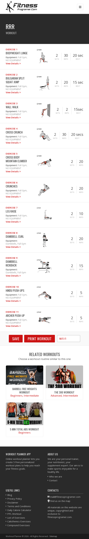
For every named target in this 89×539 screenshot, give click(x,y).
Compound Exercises (18, 525)
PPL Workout (14, 513)
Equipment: (12, 57)
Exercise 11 (12, 311)
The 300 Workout (64, 392)
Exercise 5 (11, 153)
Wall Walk (12, 107)
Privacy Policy (14, 498)
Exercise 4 (11, 128)
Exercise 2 (11, 74)
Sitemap (53, 536)
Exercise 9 (11, 257)
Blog (9, 494)
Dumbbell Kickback (12, 263)
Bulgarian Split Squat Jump (15, 80)
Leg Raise (11, 211)
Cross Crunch (14, 132)
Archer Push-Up (15, 315)
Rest (78, 59)
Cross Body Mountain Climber (16, 159)
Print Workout (39, 338)
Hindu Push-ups (15, 290)
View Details (12, 63)
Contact (53, 480)
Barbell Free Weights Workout (24, 390)
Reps (66, 59)
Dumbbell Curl (15, 236)
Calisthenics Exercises (19, 521)
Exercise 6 (11, 182)
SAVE (15, 338)
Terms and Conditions (19, 506)
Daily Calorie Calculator (19, 510)
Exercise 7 (11, 207)
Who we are (55, 476)
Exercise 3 (11, 103)
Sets (57, 59)
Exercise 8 (11, 232)
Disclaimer (12, 502)
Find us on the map (60, 500)
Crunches (11, 186)
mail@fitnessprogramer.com (65, 496)
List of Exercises (16, 517)
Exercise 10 (12, 286)
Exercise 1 (11, 49)
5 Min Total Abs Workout (24, 429)
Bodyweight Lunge (17, 53)
